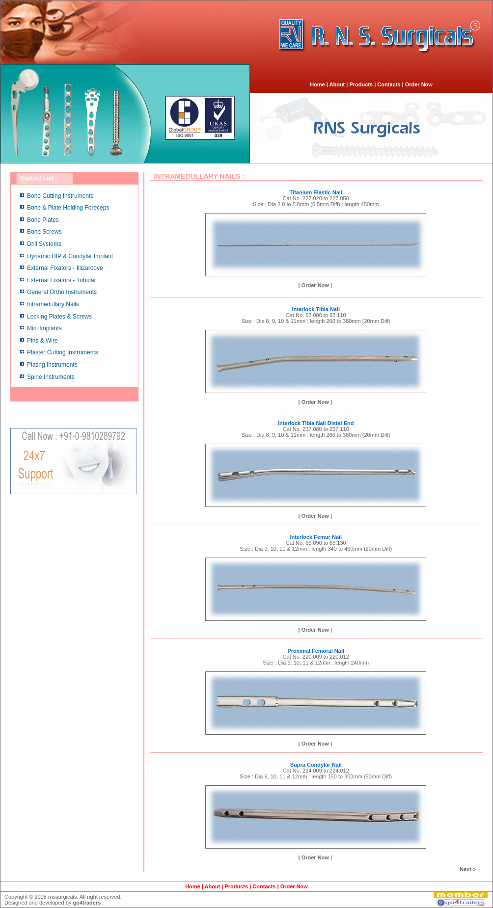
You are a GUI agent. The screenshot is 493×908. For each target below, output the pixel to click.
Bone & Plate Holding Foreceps (68, 207)
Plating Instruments (52, 364)
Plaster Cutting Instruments (62, 352)
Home (317, 84)
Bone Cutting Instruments (60, 195)
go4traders (87, 903)
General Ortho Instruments (62, 292)
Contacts (388, 84)
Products (361, 84)
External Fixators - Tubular (61, 280)
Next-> (468, 869)
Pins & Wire (42, 340)
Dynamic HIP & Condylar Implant (70, 256)
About (337, 84)
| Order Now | (315, 285)
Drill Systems (44, 243)
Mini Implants (44, 328)
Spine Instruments (51, 377)
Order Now (419, 84)
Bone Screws (44, 231)
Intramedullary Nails (53, 304)
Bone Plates (43, 219)
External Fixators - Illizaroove (65, 268)
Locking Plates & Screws (59, 316)
